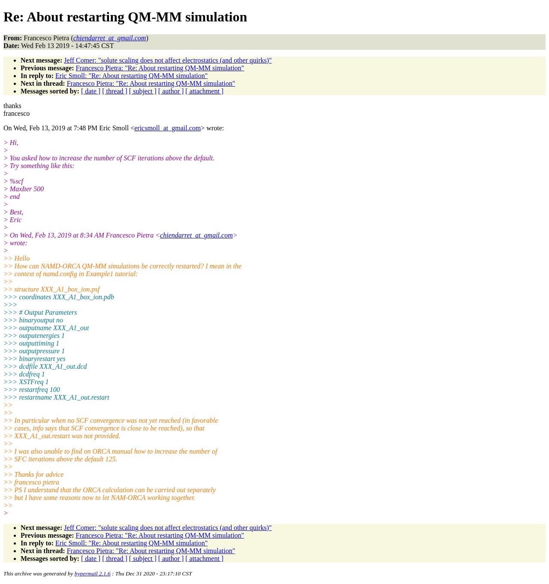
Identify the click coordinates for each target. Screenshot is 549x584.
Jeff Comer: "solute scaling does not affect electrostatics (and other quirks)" (167, 60)
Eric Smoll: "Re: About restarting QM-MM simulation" (131, 75)
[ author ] (171, 91)
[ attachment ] (204, 91)
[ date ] (90, 91)
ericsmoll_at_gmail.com (167, 128)
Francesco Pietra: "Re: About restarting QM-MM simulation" (160, 68)
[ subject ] (143, 91)
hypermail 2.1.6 (93, 573)
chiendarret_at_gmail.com (196, 235)
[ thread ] (114, 91)
